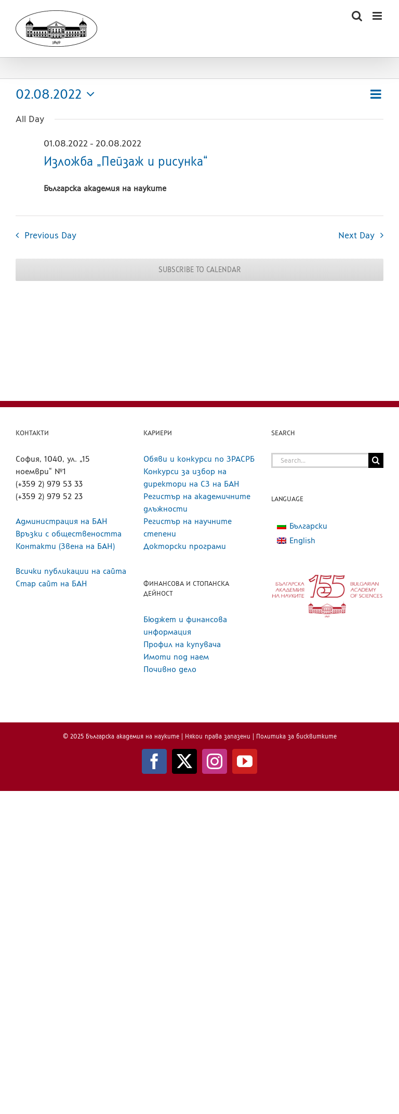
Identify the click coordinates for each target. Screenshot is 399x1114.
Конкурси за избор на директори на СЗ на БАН (191, 477)
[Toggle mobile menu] (378, 15)
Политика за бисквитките (296, 736)
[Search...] (319, 460)
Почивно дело (169, 669)
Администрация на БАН (62, 521)
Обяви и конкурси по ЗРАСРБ (199, 459)
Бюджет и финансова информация (185, 625)
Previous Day (50, 235)
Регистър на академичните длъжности (196, 502)
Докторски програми (184, 546)
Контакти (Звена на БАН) (65, 546)
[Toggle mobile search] (357, 15)
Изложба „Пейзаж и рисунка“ (126, 161)
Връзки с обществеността (69, 534)
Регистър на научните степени (187, 527)
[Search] (375, 460)
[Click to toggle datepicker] (58, 94)
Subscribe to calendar (199, 269)
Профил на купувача (182, 644)
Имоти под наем (176, 657)
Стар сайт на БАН (51, 583)
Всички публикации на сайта (71, 571)
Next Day (356, 235)
